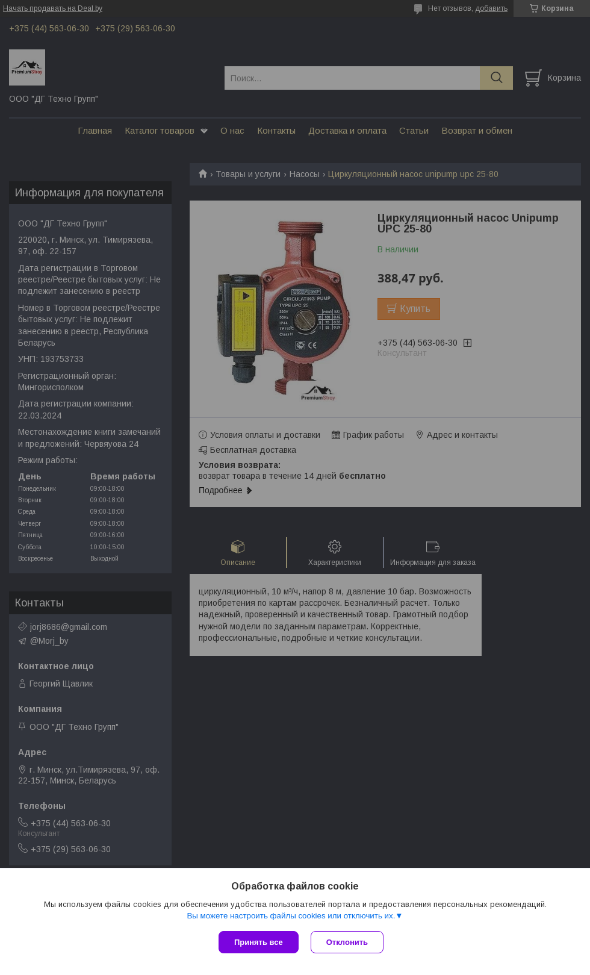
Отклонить (347, 942)
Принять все (258, 942)
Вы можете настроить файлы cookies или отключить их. (291, 915)
